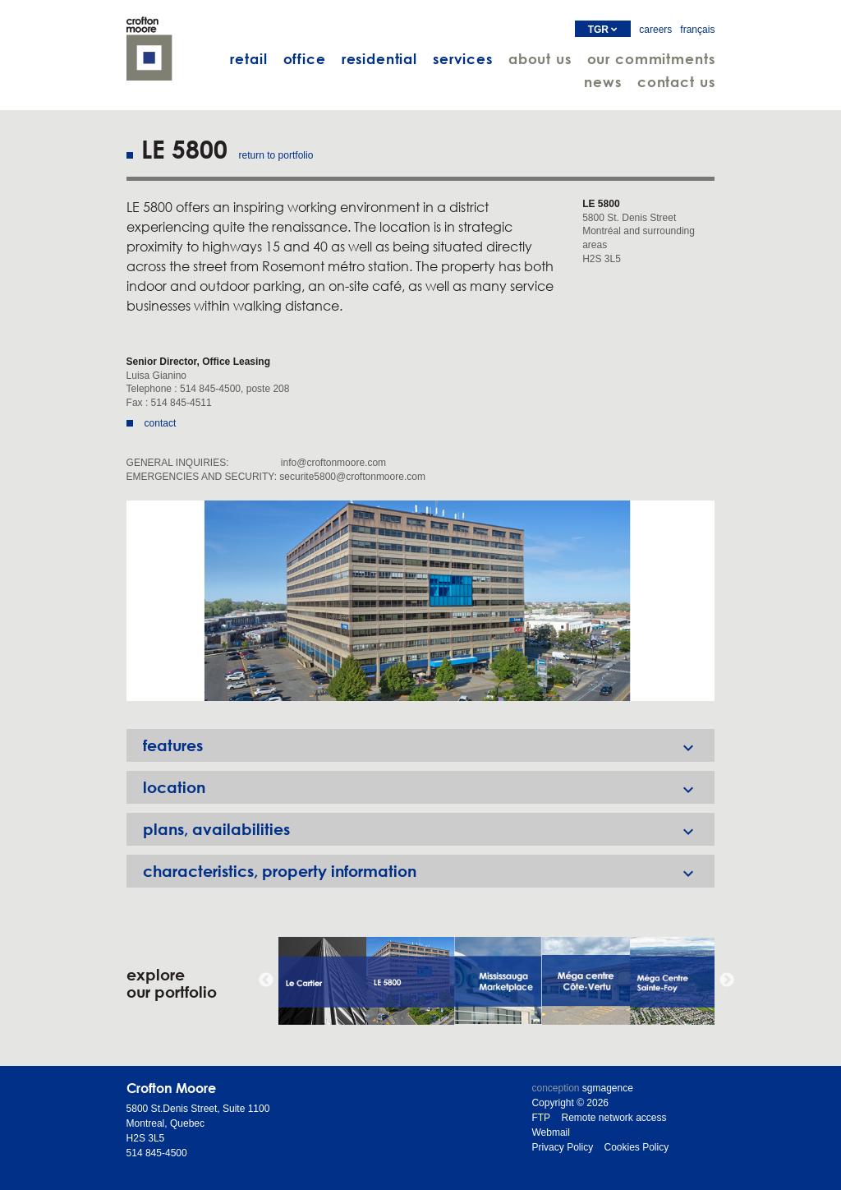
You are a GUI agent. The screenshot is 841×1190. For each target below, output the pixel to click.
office (304, 58)
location (429, 787)
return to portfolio (276, 155)
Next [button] (727, 980)
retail (248, 58)
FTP (540, 1117)
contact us (676, 81)
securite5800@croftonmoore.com (352, 476)
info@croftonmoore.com (333, 462)
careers (655, 29)
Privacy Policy (562, 1147)
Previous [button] (266, 980)
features (429, 745)
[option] (420, 600)
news (602, 81)
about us (540, 58)
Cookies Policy (636, 1147)
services (463, 58)
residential (379, 58)
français (697, 29)
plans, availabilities (429, 829)
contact (161, 423)
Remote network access (613, 1117)
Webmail (550, 1132)
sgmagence (607, 1088)
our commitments (651, 58)
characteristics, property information (429, 871)
